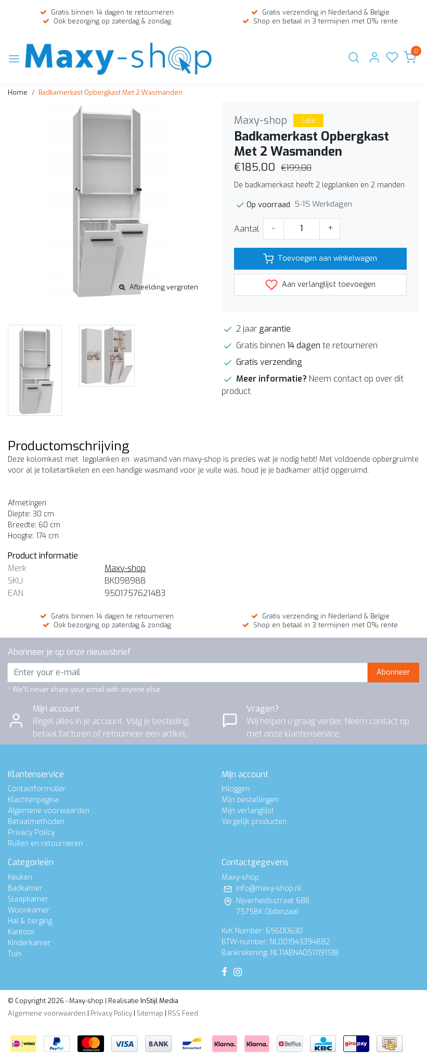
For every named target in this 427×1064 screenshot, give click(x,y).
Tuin (14, 954)
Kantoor (21, 932)
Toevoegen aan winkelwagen (320, 258)
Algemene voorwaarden (48, 811)
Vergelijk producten (254, 822)
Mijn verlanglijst (248, 811)
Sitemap (150, 1013)
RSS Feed (183, 1013)
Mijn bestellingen (250, 800)
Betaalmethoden (36, 822)
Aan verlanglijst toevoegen (320, 284)
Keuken (20, 877)
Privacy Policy (31, 833)
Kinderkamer (29, 943)
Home (18, 92)
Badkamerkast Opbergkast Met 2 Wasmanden (110, 92)
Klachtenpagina (33, 800)
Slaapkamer (28, 899)
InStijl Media (158, 1000)
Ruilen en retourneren (45, 843)
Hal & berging (30, 921)
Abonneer (393, 672)
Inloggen (236, 789)
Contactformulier (37, 789)
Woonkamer (29, 910)
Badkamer (25, 888)
